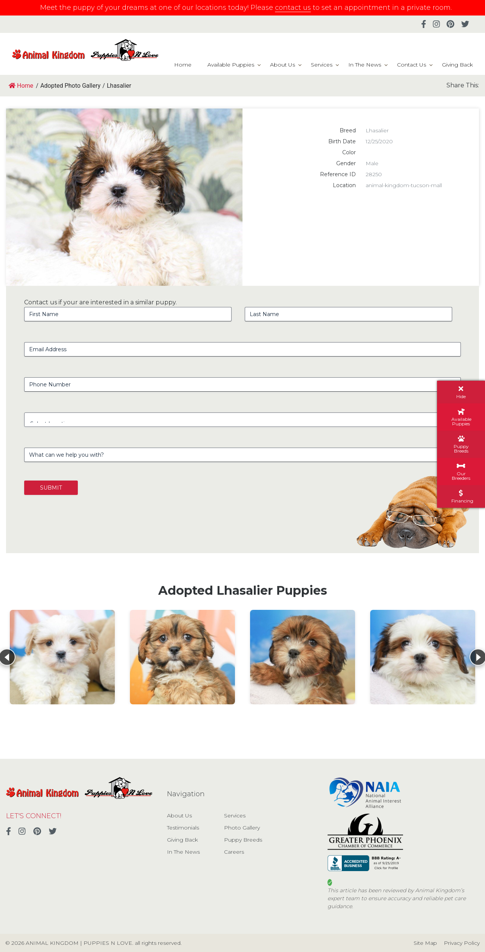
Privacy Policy (462, 943)
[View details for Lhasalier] (62, 657)
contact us (293, 7)
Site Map (425, 943)
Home (183, 64)
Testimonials (183, 827)
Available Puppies (230, 64)
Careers (234, 851)
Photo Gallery (242, 827)
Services (321, 64)
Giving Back (457, 64)
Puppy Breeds (243, 839)
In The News (364, 64)
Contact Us (411, 64)
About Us (282, 64)
